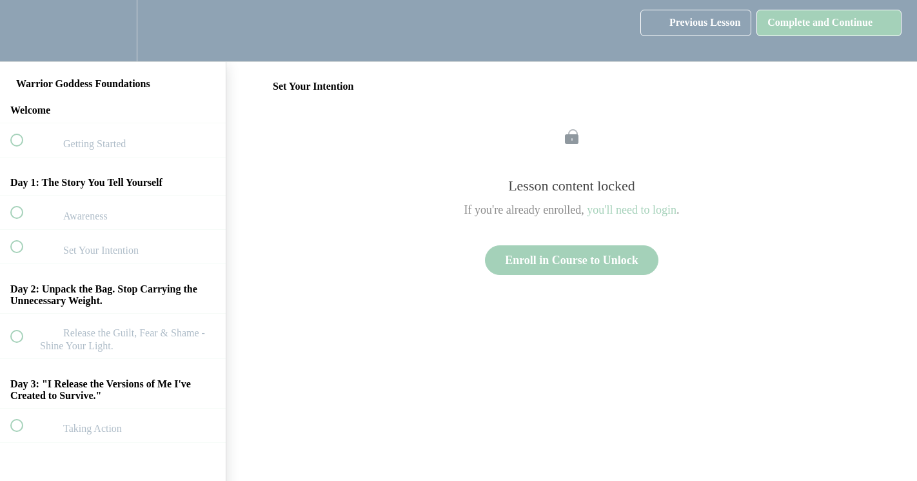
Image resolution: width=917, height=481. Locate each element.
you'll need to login (631, 209)
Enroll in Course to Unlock (571, 260)
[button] (24, 30)
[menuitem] (113, 30)
